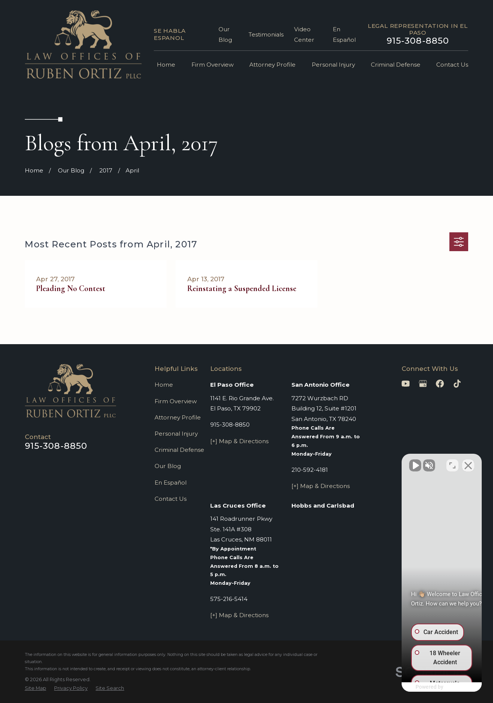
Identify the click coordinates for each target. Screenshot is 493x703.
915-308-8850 (418, 40)
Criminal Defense (179, 449)
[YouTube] (406, 383)
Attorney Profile (178, 417)
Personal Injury (176, 433)
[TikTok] (457, 383)
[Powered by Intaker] (429, 687)
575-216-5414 (228, 598)
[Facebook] (440, 383)
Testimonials (266, 34)
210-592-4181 (309, 469)
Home (164, 384)
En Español (171, 482)
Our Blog (168, 466)
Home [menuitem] (166, 64)
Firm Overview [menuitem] (212, 64)
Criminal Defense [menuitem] (395, 64)
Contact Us (171, 498)
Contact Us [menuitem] (452, 64)
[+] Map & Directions (239, 441)
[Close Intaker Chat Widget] (468, 462)
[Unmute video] (360, 462)
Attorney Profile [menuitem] (272, 64)
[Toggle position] (452, 462)
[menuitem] (35, 688)
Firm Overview (176, 401)
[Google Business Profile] (423, 383)
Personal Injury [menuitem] (333, 64)
